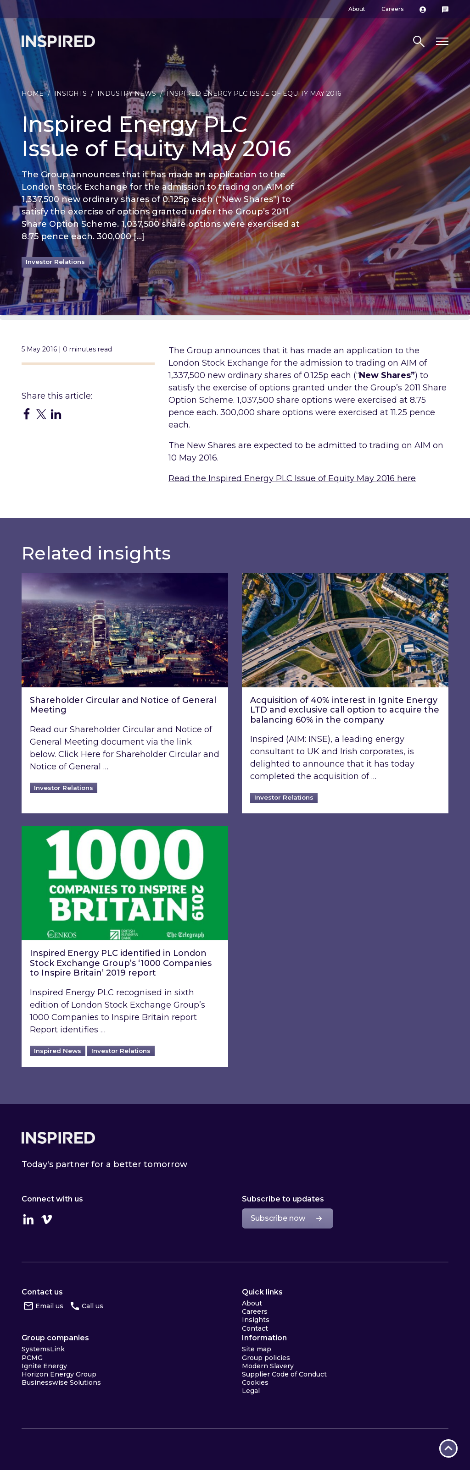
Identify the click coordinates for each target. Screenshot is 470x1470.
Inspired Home (58, 41)
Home (33, 93)
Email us (49, 1306)
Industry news (126, 93)
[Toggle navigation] (442, 41)
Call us (92, 1306)
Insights (70, 93)
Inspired (58, 1138)
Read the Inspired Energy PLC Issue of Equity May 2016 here (292, 478)
